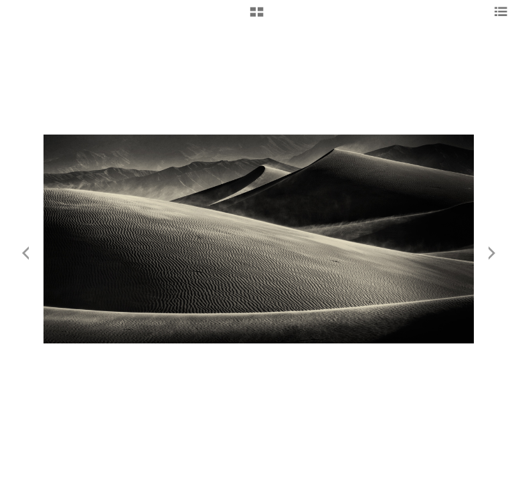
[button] (256, 17)
